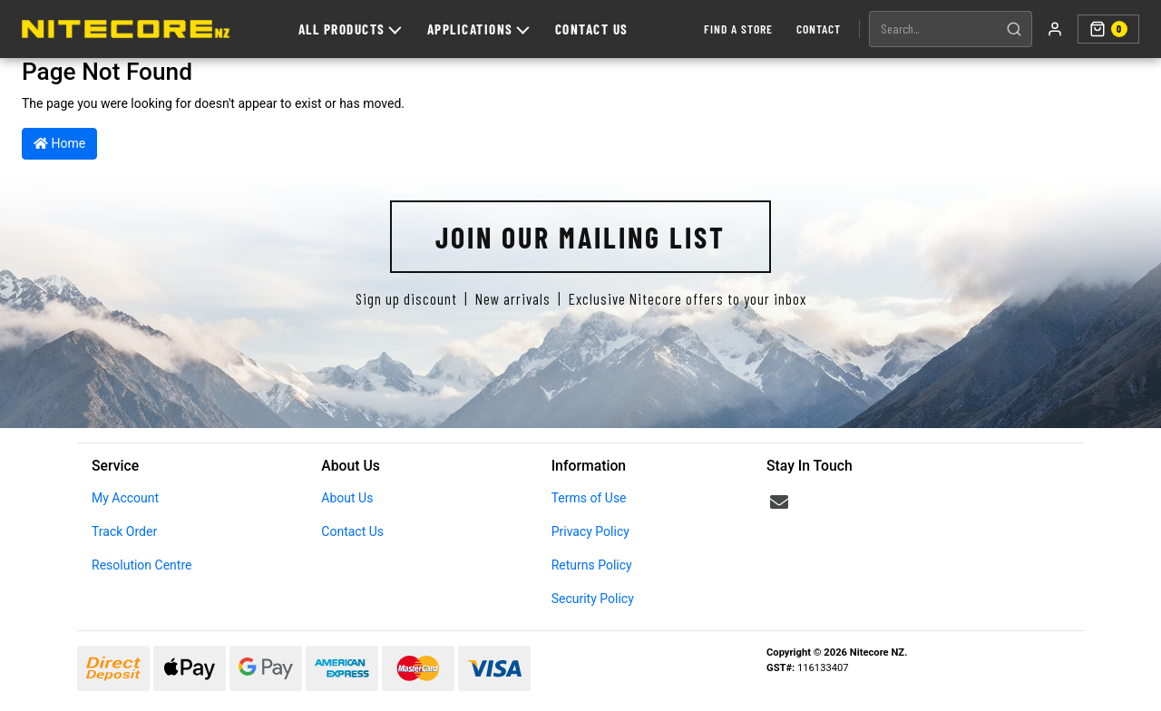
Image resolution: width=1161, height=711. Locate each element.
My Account (125, 498)
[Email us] (779, 502)
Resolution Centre (141, 565)
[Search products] (933, 29)
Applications (478, 29)
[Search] (1014, 29)
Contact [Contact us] (818, 28)
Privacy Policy (590, 531)
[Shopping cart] (1108, 29)
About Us (347, 498)
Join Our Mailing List (580, 236)
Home (59, 143)
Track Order (124, 531)
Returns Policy (591, 565)
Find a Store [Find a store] (738, 28)
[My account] (1055, 29)
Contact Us (592, 29)
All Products (349, 29)
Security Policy (592, 598)
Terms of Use (589, 498)
